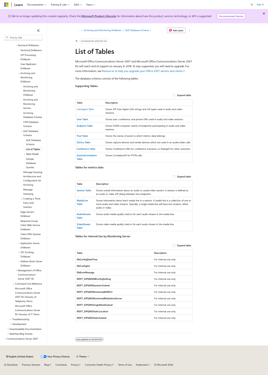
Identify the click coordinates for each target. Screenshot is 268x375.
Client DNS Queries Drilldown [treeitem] (31, 236)
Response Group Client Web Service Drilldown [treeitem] (30, 225)
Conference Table (86, 148)
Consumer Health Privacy (98, 364)
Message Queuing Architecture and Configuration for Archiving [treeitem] (32, 178)
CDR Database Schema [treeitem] (30, 124)
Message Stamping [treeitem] (28, 191)
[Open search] (252, 5)
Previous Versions (31, 364)
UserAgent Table (85, 109)
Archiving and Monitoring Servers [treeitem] (30, 104)
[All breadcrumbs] (78, 30)
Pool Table (82, 135)
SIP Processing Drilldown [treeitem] (28, 57)
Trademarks (142, 364)
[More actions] (190, 30)
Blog (46, 364)
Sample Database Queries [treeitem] (31, 163)
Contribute (61, 364)
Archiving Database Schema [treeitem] (32, 115)
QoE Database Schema (137, 30)
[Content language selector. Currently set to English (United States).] (19, 356)
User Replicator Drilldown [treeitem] (28, 66)
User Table (82, 119)
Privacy (74, 364)
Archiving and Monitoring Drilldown (102, 30)
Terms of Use (125, 364)
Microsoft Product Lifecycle (99, 16)
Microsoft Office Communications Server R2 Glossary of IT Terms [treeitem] (27, 310)
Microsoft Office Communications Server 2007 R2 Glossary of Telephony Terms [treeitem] (27, 295)
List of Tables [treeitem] (33, 149)
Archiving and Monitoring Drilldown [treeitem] (30, 90)
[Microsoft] (6, 4)
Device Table (83, 142)
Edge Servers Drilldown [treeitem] (27, 214)
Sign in (260, 4)
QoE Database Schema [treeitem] (33, 142)
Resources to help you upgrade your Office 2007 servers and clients (142, 71)
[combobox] (23, 37)
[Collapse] (38, 30)
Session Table (84, 190)
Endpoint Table (85, 125)
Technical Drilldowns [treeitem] (31, 50)
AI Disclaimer (11, 364)
